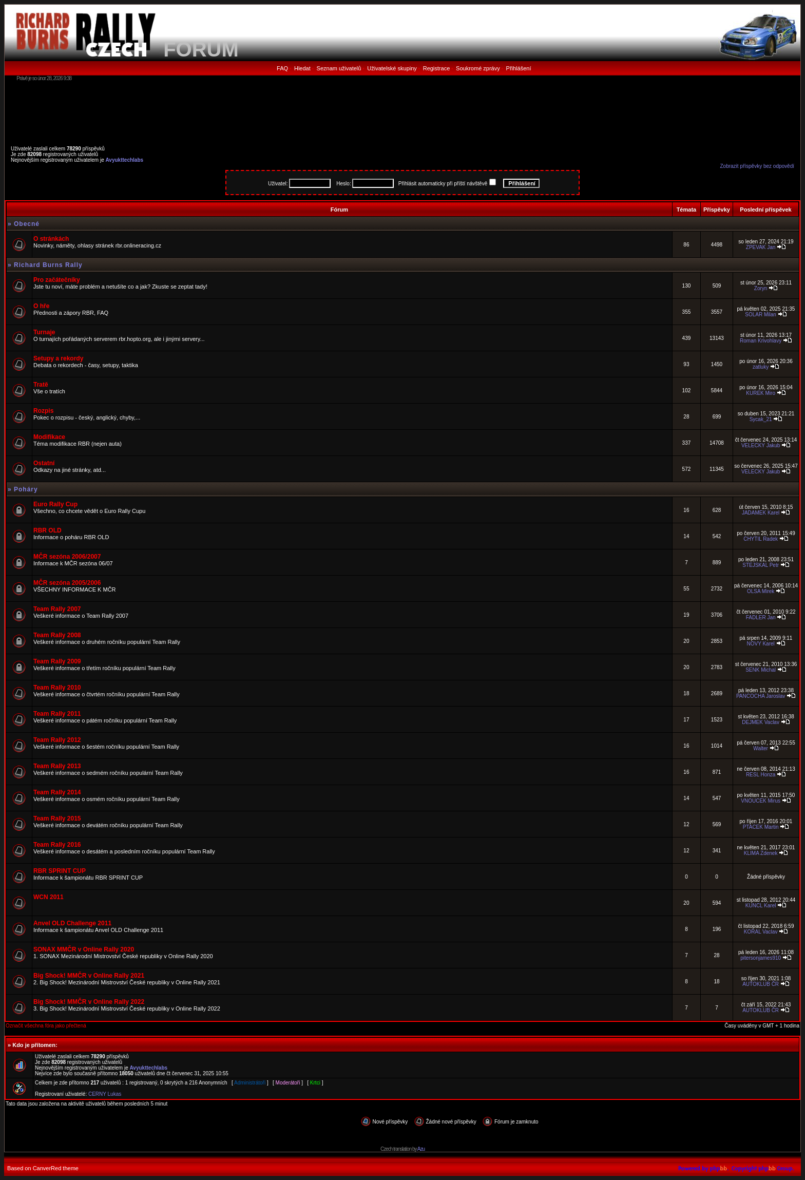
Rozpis (43, 410)
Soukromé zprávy (478, 68)
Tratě (40, 384)
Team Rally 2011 (57, 713)
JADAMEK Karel (760, 513)
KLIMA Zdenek (761, 853)
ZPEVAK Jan (761, 247)
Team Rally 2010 (57, 687)
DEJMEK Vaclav (760, 722)
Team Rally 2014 (57, 792)
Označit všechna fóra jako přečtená (46, 1026)
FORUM (201, 49)
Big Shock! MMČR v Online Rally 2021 (88, 975)
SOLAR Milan (760, 314)
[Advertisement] (402, 110)
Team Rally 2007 (57, 609)
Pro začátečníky (56, 279)
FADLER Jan (761, 617)
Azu (421, 1149)
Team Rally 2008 (57, 635)
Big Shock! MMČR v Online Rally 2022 (88, 1001)
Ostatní (43, 463)
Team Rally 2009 (57, 661)
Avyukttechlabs (125, 160)
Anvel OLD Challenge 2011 (72, 923)
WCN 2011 (48, 897)
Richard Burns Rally (48, 265)
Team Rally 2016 (57, 844)
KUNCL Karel (760, 905)
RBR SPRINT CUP (59, 870)
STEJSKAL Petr (760, 565)
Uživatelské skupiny (392, 68)
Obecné (27, 223)
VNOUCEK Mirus (760, 801)
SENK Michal (760, 670)
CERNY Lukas (104, 1094)
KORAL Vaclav (761, 932)
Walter (760, 748)
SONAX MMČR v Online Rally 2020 (83, 949)
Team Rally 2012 (57, 740)
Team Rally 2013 (57, 766)
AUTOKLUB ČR (760, 984)
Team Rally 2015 (57, 818)
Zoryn (761, 288)
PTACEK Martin (761, 827)
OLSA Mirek (760, 591)
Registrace (436, 68)
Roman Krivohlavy (760, 341)
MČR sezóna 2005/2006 (67, 582)
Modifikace (49, 437)
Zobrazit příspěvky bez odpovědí (757, 166)
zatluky (761, 367)
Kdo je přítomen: (34, 1045)
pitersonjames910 (760, 958)
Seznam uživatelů (339, 68)
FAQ (282, 68)
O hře (41, 306)
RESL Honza (760, 774)
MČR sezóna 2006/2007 (67, 556)
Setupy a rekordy (58, 358)
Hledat (302, 68)
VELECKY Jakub (760, 445)
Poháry (26, 489)
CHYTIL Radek (760, 539)
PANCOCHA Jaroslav (760, 696)
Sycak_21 (761, 419)
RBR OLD (47, 530)
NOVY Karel (760, 643)
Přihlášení (518, 68)
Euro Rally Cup (55, 504)
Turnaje (44, 332)
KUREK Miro (760, 393)
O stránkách (51, 238)
